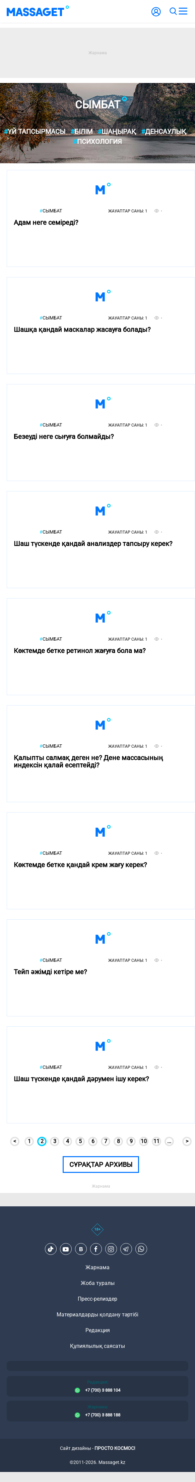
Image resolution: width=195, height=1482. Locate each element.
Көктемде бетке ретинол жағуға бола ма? (79, 651)
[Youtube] (65, 1249)
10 (144, 1141)
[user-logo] (156, 15)
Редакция (97, 1330)
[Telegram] (126, 1249)
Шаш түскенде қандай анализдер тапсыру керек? (93, 544)
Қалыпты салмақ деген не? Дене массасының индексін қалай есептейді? (88, 761)
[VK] (80, 1249)
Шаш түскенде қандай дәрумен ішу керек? (81, 1079)
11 (156, 1141)
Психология (97, 141)
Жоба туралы (98, 1283)
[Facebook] (95, 1249)
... (169, 1141)
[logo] (38, 11)
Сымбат (51, 210)
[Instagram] (111, 1249)
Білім (81, 131)
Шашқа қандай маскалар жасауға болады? (82, 330)
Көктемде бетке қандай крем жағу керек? (80, 865)
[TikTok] (50, 1249)
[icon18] (97, 1233)
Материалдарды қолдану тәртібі (97, 1314)
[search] (173, 11)
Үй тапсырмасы (34, 131)
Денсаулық (163, 131)
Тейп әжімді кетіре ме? (50, 972)
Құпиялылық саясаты (97, 1346)
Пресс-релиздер (97, 1299)
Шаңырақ (116, 131)
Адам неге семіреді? (46, 222)
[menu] (183, 11)
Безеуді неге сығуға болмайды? (64, 437)
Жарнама (97, 1267)
